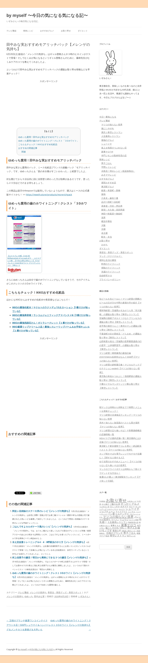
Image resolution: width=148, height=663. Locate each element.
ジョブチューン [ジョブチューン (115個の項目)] (107, 511)
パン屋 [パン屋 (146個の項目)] (111, 513)
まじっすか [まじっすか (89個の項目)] (115, 506)
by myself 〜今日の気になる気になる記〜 (47, 15)
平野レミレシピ (108, 167)
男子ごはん (106, 163)
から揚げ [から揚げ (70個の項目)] (105, 504)
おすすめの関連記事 (27, 148)
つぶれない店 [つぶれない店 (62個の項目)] (104, 506)
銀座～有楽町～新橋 (110, 190)
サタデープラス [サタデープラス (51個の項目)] (112, 509)
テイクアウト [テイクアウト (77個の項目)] (121, 511)
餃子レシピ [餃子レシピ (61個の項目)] (131, 536)
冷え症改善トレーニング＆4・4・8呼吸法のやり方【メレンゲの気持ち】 (49, 542)
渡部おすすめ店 (108, 182)
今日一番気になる (107, 116)
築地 (103, 194)
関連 (24, 151)
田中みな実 (39, 596)
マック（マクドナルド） (111, 256)
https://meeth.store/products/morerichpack (49, 194)
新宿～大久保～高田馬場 (113, 209)
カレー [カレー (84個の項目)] (132, 506)
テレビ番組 (11, 30)
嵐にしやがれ (107, 128)
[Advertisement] (48, 103)
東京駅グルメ (107, 186)
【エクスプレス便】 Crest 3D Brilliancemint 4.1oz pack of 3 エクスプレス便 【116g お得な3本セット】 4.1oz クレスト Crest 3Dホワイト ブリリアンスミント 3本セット (24, 260)
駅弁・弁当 (106, 236)
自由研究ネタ (105, 275)
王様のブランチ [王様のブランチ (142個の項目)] (114, 533)
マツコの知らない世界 (111, 124)
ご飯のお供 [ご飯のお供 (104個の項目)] (115, 504)
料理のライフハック (110, 264)
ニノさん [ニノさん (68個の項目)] (131, 511)
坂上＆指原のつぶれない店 (114, 147)
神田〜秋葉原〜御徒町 (111, 213)
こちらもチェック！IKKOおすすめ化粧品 (37, 144)
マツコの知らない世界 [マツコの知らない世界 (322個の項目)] (118, 516)
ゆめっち (28, 596)
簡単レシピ (28, 30)
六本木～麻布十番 (109, 198)
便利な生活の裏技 (107, 260)
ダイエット (83, 30)
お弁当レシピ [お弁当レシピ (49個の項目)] (132, 501)
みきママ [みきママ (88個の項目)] (124, 506)
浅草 (103, 217)
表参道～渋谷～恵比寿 (111, 205)
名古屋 (104, 233)
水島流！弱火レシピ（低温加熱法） (118, 171)
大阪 (103, 225)
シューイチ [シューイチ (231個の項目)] (132, 509)
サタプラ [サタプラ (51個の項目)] (122, 509)
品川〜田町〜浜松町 (110, 202)
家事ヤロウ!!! (107, 151)
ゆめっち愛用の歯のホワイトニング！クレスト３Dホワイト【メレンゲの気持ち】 (70, 625)
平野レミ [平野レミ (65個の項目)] (123, 528)
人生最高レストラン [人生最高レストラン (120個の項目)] (117, 522)
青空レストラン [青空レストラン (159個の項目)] (118, 535)
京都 (103, 229)
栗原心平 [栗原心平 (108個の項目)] (117, 530)
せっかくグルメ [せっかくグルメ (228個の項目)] (130, 504)
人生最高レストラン (110, 136)
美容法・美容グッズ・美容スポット (64, 592)
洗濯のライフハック (110, 271)
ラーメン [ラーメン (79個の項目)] (115, 519)
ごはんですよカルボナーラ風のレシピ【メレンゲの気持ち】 (43, 526)
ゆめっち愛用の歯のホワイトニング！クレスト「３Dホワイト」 (48, 140)
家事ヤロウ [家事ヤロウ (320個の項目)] (128, 525)
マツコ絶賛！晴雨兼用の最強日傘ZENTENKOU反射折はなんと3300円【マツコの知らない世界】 (119, 357)
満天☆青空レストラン (111, 132)
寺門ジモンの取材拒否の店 (114, 155)
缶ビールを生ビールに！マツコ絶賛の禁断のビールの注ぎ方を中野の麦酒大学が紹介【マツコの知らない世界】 (120, 302)
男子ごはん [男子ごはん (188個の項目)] (129, 533)
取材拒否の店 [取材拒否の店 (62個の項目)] (133, 522)
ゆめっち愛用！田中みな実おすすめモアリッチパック (43, 137)
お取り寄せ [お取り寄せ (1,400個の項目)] (116, 500)
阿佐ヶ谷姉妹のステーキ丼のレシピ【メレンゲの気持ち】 (41, 511)
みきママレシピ (108, 174)
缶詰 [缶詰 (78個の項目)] (107, 535)
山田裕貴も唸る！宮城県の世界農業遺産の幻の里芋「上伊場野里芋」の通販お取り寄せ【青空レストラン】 (120, 345)
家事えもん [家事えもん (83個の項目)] (116, 525)
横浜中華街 (106, 221)
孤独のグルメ (107, 140)
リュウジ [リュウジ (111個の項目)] (124, 519)
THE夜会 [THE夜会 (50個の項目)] (102, 501)
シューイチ (106, 143)
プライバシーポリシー (109, 279)
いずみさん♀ (84, 596)
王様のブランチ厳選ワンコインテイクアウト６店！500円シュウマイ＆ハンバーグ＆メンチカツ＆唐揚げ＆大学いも (27, 625)
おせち (104, 244)
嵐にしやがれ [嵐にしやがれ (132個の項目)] (112, 527)
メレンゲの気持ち (38, 592)
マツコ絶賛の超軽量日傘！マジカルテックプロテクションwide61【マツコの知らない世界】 (120, 368)
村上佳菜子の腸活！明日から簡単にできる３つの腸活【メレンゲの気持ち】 (50, 557)
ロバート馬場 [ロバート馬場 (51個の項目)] (133, 520)
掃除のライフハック (110, 267)
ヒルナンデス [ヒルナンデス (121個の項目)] (122, 513)
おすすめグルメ (47, 30)
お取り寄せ (66, 30)
